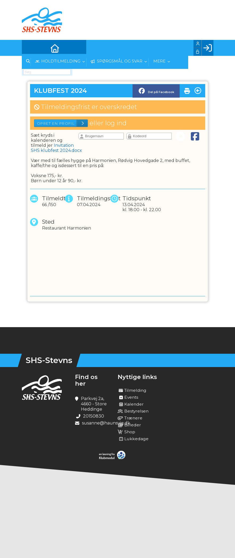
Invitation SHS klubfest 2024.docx (56, 148)
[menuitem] (30, 48)
